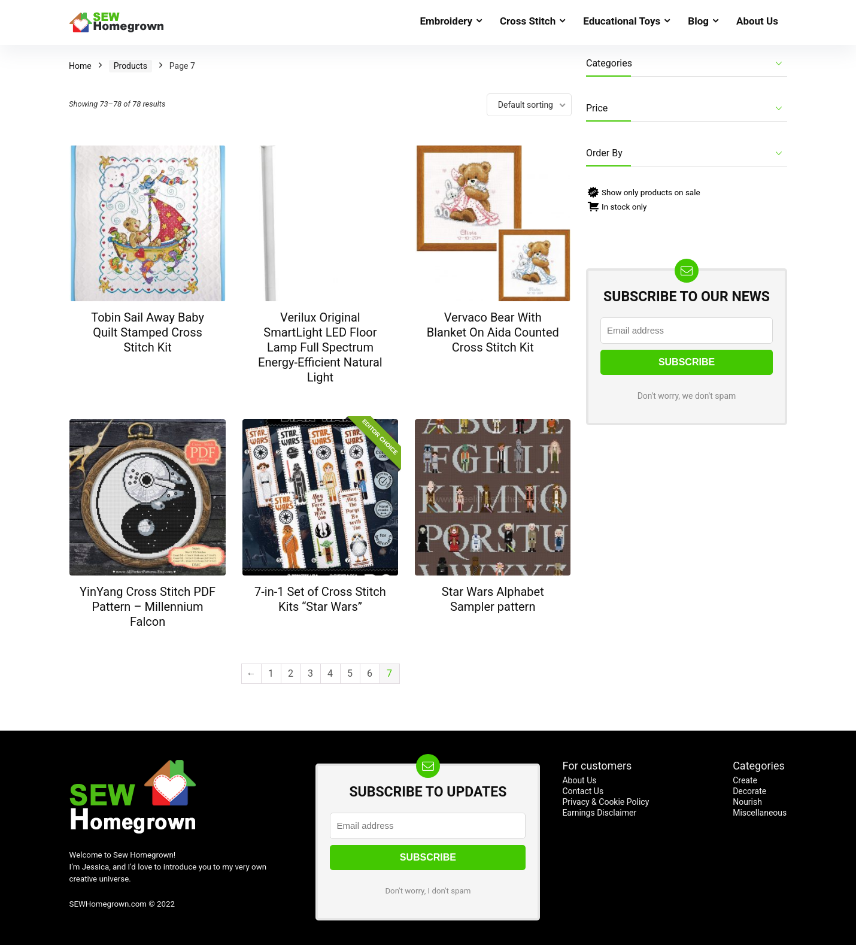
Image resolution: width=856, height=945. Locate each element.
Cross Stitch (528, 21)
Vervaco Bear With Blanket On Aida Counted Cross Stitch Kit (493, 332)
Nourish (747, 802)
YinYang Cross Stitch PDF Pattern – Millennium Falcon (147, 606)
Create (745, 780)
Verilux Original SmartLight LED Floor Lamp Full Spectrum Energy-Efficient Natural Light (320, 347)
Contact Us (582, 791)
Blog (698, 21)
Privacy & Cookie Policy (605, 802)
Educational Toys (621, 21)
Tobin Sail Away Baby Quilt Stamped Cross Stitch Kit (147, 332)
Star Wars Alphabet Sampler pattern (493, 599)
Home (80, 66)
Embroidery (446, 21)
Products (130, 66)
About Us (757, 21)
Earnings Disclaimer (599, 812)
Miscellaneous (760, 812)
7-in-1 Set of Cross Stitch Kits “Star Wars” (320, 599)
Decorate (749, 791)
